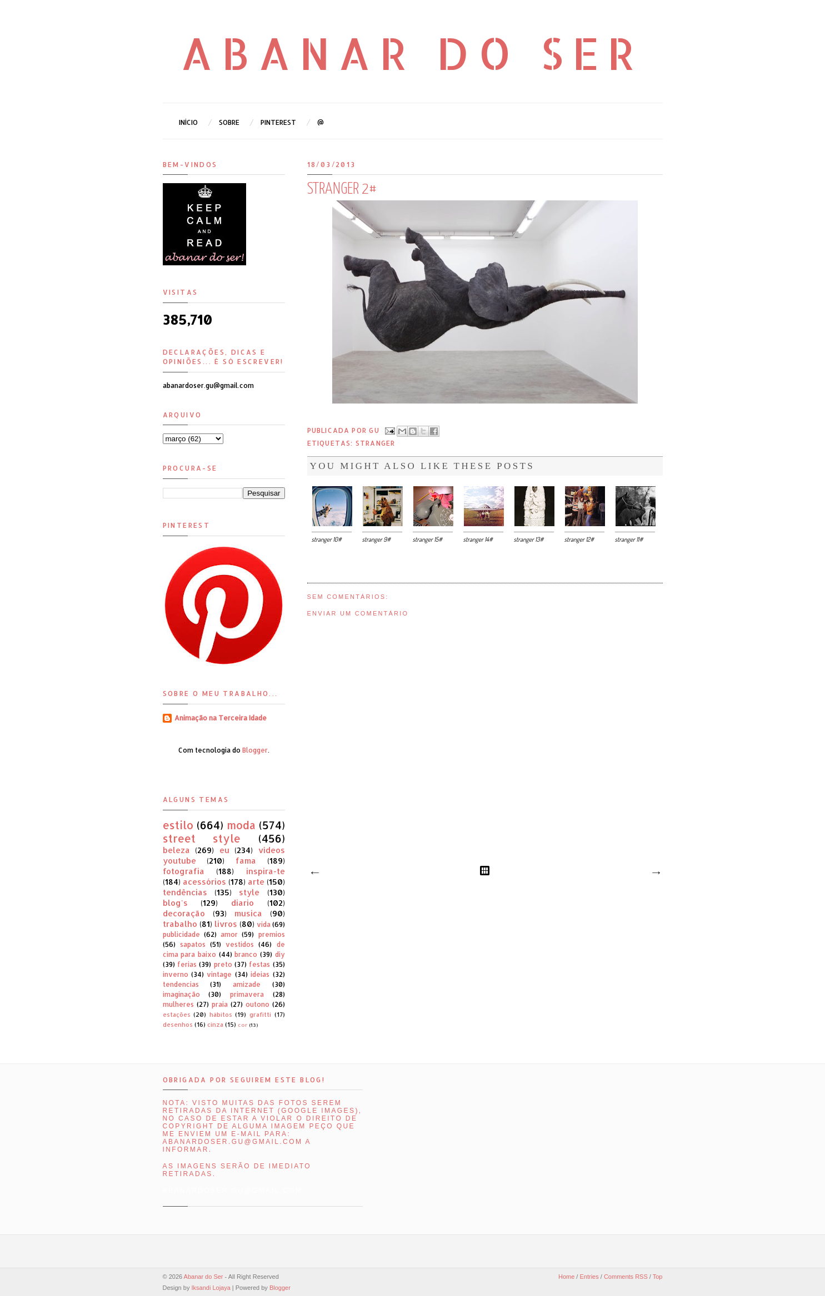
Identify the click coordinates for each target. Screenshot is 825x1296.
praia (220, 1004)
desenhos (178, 1024)
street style (202, 838)
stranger (376, 443)
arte (256, 881)
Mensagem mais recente (314, 873)
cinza (215, 1024)
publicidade (181, 934)
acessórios (204, 881)
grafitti (260, 1014)
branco (245, 954)
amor (229, 934)
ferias (187, 964)
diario (242, 902)
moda (241, 825)
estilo (178, 825)
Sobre (229, 122)
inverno (175, 974)
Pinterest (278, 122)
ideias (260, 974)
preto (223, 964)
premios (271, 934)
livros (225, 924)
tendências (185, 892)
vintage (219, 974)
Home (566, 1276)
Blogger (255, 750)
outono (257, 1004)
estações (177, 1014)
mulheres (178, 1004)
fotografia (183, 871)
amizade (247, 984)
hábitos (220, 1014)
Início (188, 122)
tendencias (181, 984)
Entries (588, 1276)
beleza (176, 850)
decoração (184, 913)
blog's (175, 902)
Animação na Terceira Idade (220, 718)
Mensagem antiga (655, 873)
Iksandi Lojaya (210, 1287)
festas (259, 964)
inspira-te (265, 871)
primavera (247, 994)
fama (246, 860)
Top (658, 1276)
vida (264, 924)
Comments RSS (626, 1276)
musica (248, 913)
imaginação (181, 994)
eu (224, 850)
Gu (375, 430)
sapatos (193, 944)
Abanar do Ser (412, 52)
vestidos (240, 944)
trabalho (180, 924)
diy (280, 954)
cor (242, 1024)
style (249, 892)
